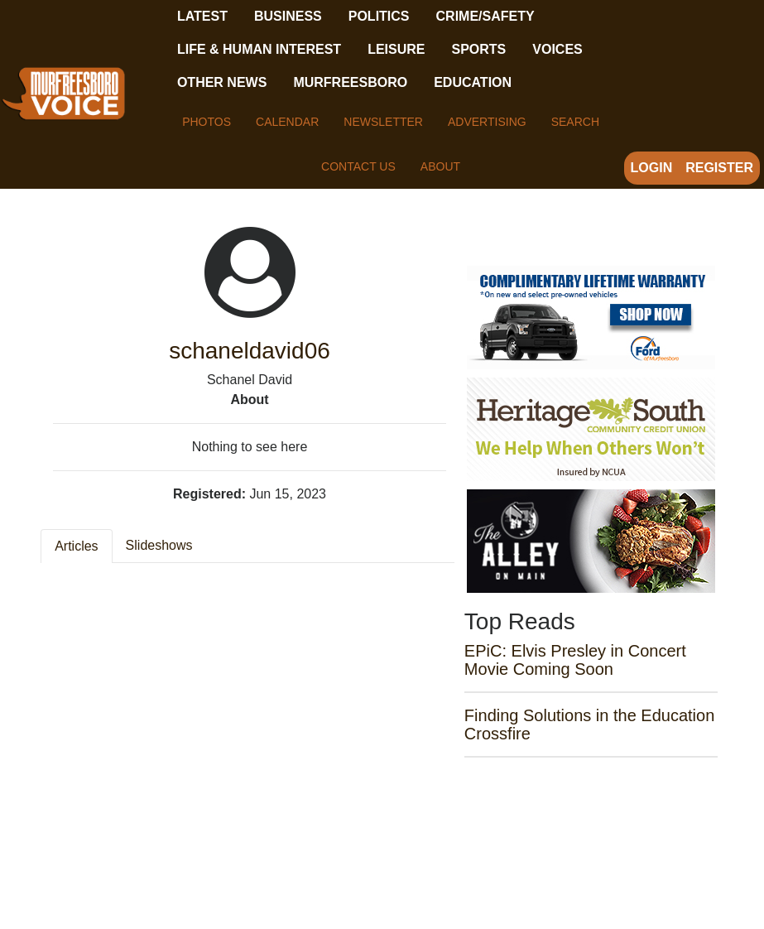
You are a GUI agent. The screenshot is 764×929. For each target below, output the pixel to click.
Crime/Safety (485, 16)
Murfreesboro (350, 82)
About (440, 166)
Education (473, 82)
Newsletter (383, 121)
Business (288, 16)
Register (719, 168)
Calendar (287, 121)
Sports (478, 49)
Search (575, 121)
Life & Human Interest (259, 49)
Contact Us (358, 166)
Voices (557, 49)
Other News (222, 82)
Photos (206, 121)
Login (652, 168)
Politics (379, 16)
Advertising (487, 121)
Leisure (396, 49)
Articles (76, 546)
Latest (202, 16)
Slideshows (159, 545)
